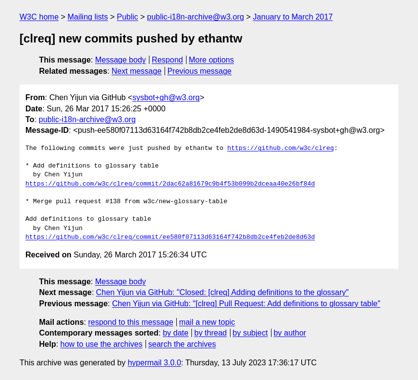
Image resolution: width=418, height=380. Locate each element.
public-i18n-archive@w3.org (195, 17)
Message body (120, 60)
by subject (250, 333)
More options (211, 60)
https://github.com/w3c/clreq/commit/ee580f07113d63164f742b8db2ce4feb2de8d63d (170, 237)
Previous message (199, 71)
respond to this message (130, 322)
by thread (210, 333)
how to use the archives (102, 344)
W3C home (39, 17)
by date (175, 333)
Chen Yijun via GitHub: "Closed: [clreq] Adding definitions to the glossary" (222, 292)
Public (127, 17)
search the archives (182, 344)
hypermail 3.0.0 (154, 363)
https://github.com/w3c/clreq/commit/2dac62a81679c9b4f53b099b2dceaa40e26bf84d (170, 184)
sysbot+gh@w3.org (166, 97)
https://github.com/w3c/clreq (280, 148)
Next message (137, 71)
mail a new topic (207, 322)
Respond (167, 60)
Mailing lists (87, 17)
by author (289, 333)
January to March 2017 (293, 17)
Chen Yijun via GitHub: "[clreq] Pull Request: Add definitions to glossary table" (246, 303)
